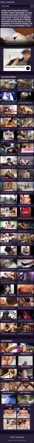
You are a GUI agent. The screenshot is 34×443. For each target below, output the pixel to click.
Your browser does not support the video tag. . (17, 37)
